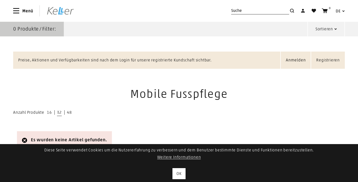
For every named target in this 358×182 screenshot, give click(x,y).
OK (179, 174)
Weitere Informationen (179, 157)
